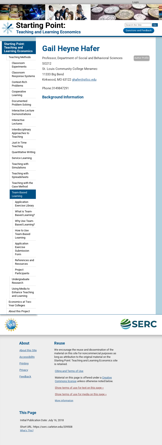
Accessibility (27, 356)
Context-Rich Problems (19, 83)
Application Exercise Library (24, 203)
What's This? (27, 430)
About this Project (19, 311)
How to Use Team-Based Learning (22, 234)
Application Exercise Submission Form (22, 249)
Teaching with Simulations (20, 165)
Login (135, 2)
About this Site (28, 350)
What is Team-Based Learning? (25, 213)
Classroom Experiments (19, 64)
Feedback (25, 376)
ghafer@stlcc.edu (84, 79)
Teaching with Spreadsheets (20, 175)
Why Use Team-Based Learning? (25, 222)
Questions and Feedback (139, 30)
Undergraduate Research (20, 281)
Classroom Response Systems (23, 74)
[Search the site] (138, 25)
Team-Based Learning (19, 194)
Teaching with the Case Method (22, 184)
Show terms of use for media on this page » (81, 394)
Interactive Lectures (18, 121)
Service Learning (22, 158)
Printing (23, 363)
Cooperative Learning (19, 93)
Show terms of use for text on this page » (79, 387)
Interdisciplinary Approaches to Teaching (21, 133)
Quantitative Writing (23, 152)
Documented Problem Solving (21, 102)
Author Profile (141, 58)
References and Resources (24, 262)
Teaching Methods (20, 57)
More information (64, 400)
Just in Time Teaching (19, 144)
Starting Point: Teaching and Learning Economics (18, 47)
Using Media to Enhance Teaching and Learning (23, 292)
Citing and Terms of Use (69, 371)
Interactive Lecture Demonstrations (23, 112)
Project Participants (22, 271)
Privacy (23, 370)
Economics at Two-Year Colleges (20, 303)
